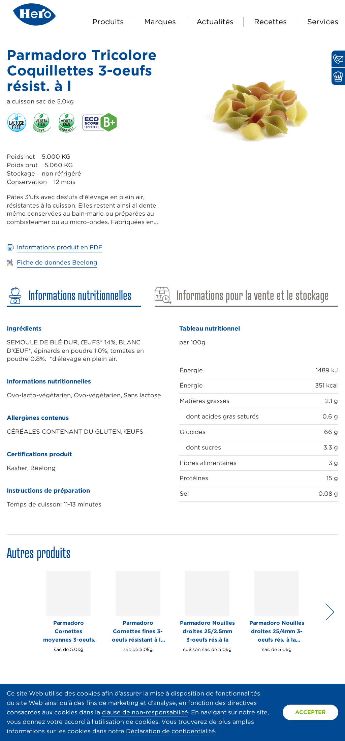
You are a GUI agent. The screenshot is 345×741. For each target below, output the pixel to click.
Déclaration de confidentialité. (171, 731)
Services (322, 21)
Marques (160, 21)
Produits (108, 21)
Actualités (214, 21)
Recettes (270, 21)
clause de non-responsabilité (145, 712)
